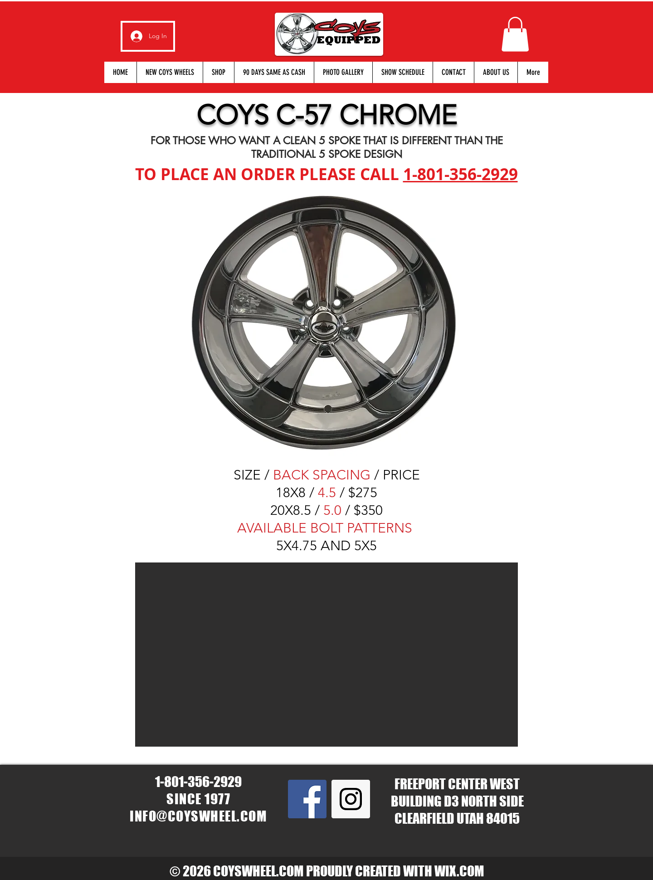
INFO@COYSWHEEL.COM (198, 816)
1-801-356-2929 (460, 174)
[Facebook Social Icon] (307, 799)
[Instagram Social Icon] (350, 799)
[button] (515, 34)
